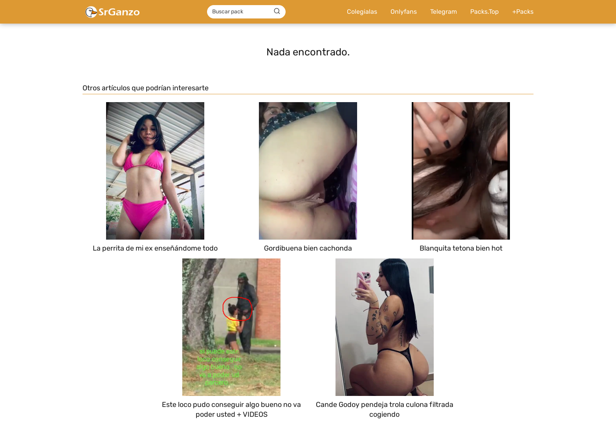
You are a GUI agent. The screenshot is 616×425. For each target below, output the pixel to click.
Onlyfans (403, 11)
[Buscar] (277, 11)
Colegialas (362, 11)
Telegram (443, 11)
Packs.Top (484, 11)
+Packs (523, 11)
